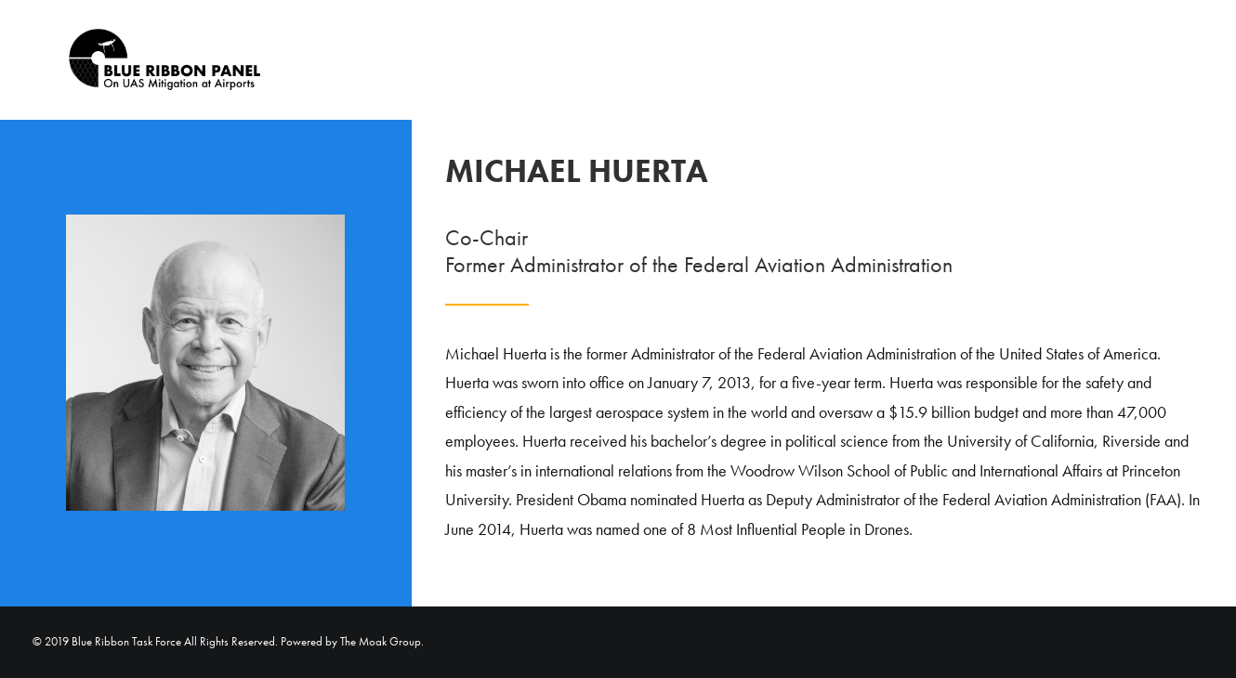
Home (1145, 60)
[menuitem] (1138, 60)
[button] (1195, 60)
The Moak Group (380, 641)
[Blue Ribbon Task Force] (138, 60)
